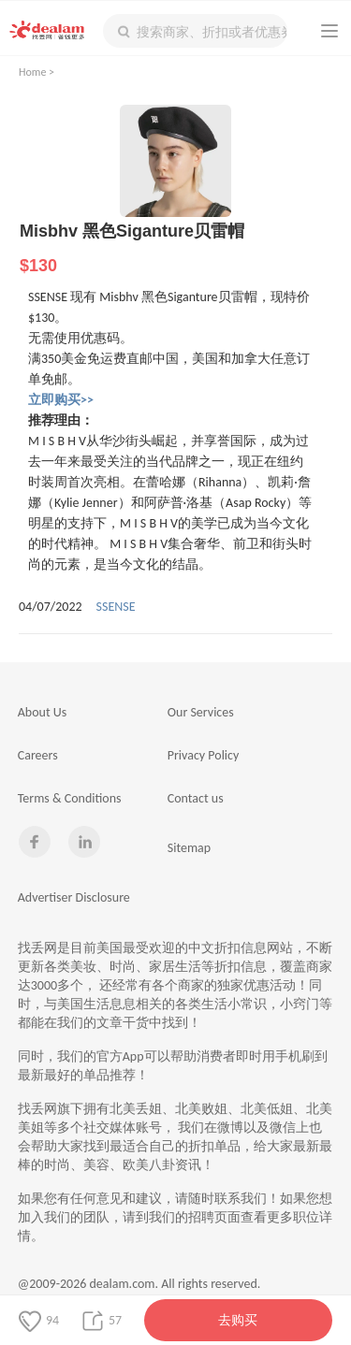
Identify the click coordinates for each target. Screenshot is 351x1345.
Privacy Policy (204, 755)
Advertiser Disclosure (74, 897)
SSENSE (116, 607)
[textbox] (195, 31)
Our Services (201, 712)
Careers (38, 755)
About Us (42, 712)
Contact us (196, 798)
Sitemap (189, 848)
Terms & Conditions (70, 798)
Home (32, 72)
